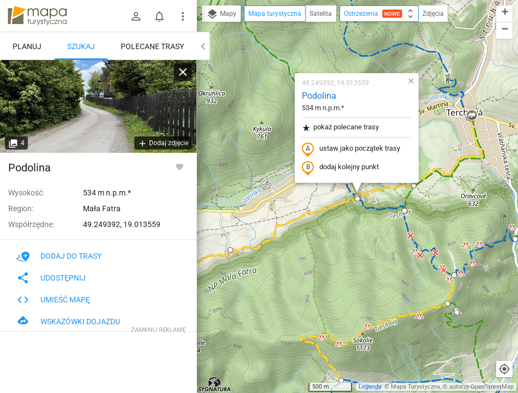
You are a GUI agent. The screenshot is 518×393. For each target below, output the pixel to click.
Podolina (319, 96)
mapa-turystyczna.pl (37, 16)
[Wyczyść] (183, 72)
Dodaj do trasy (59, 256)
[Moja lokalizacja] (504, 369)
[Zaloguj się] (136, 16)
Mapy (221, 14)
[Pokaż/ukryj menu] (183, 16)
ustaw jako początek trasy (351, 149)
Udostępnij (51, 277)
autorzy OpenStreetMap (481, 386)
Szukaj (81, 46)
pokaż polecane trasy (340, 127)
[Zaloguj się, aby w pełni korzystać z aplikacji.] (179, 166)
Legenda (370, 386)
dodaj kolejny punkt (340, 167)
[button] (230, 250)
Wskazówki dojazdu (68, 321)
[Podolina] (98, 106)
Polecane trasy (152, 46)
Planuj (27, 46)
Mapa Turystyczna (415, 386)
